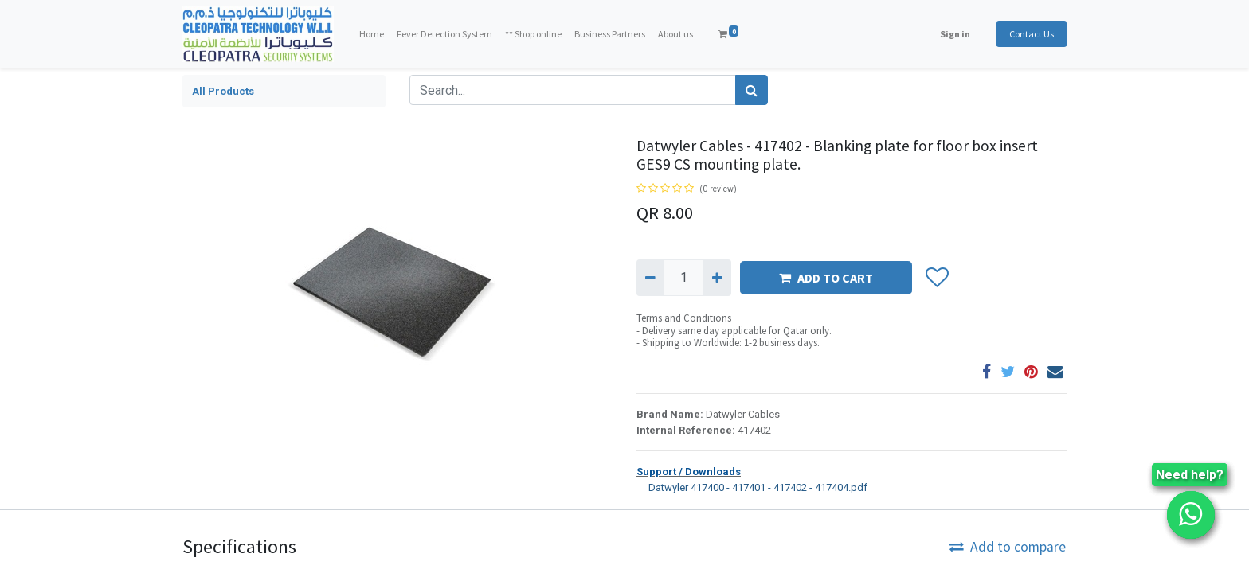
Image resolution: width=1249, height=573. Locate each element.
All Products (223, 91)
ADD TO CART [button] (826, 278)
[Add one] (716, 277)
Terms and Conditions (683, 318)
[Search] (751, 90)
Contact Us (1030, 34)
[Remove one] (650, 277)
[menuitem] (372, 34)
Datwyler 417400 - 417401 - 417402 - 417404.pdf (751, 486)
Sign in (954, 34)
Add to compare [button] (1007, 546)
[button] (936, 278)
